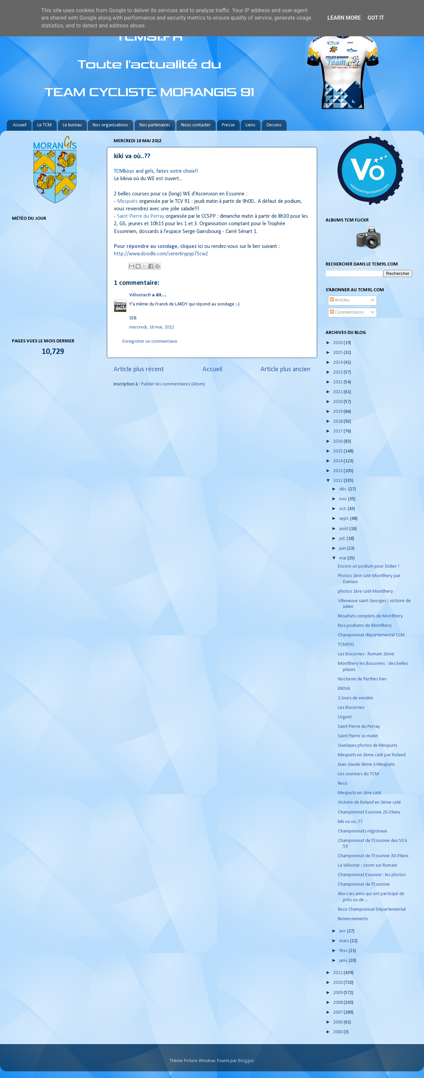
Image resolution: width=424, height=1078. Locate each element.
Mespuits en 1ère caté (359, 793)
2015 (338, 451)
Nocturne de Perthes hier (362, 679)
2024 (338, 362)
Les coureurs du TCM (358, 774)
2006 (338, 1022)
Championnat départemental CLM (371, 635)
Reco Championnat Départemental (372, 909)
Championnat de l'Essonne (364, 884)
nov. (343, 499)
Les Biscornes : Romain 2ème (366, 654)
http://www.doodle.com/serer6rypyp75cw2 (161, 254)
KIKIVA (344, 688)
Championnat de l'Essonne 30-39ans (373, 856)
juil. (343, 538)
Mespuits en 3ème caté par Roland (372, 755)
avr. (343, 931)
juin (343, 548)
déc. (343, 489)
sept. (344, 518)
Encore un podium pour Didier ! (369, 566)
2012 (338, 480)
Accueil (19, 125)
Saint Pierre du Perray (359, 726)
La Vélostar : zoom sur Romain (367, 865)
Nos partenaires (154, 125)
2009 (338, 992)
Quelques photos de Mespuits (367, 745)
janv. (344, 960)
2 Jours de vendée (355, 698)
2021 (338, 392)
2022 (338, 382)
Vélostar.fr (140, 295)
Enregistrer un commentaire (149, 341)
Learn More (344, 18)
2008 (338, 1002)
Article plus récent (139, 369)
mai (343, 558)
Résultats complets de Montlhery (370, 616)
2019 (338, 411)
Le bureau (72, 125)
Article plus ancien (285, 369)
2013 (338, 470)
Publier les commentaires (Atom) (173, 384)
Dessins (274, 125)
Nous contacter (196, 125)
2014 (338, 461)
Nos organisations (110, 125)
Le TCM (44, 125)
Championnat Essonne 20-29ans (369, 812)
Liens (250, 125)
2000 (338, 1032)
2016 (338, 441)
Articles (339, 300)
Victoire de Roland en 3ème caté (369, 802)
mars (344, 941)
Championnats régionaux (362, 831)
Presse (228, 125)
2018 (338, 421)
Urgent (345, 717)
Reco (342, 783)
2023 (338, 372)
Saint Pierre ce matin (358, 736)
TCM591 (346, 644)
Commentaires (347, 312)
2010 (338, 982)
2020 (338, 401)
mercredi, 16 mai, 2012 (151, 327)
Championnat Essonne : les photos (372, 875)
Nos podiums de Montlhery (365, 625)
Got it (375, 18)
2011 (338, 972)
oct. (343, 508)
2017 (338, 431)
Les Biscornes (351, 707)
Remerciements (353, 919)
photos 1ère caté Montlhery (365, 591)
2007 (338, 1012)
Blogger (246, 1060)
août (344, 528)
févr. (344, 950)
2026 (338, 342)
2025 (338, 352)
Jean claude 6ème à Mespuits (366, 764)
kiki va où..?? (350, 821)
